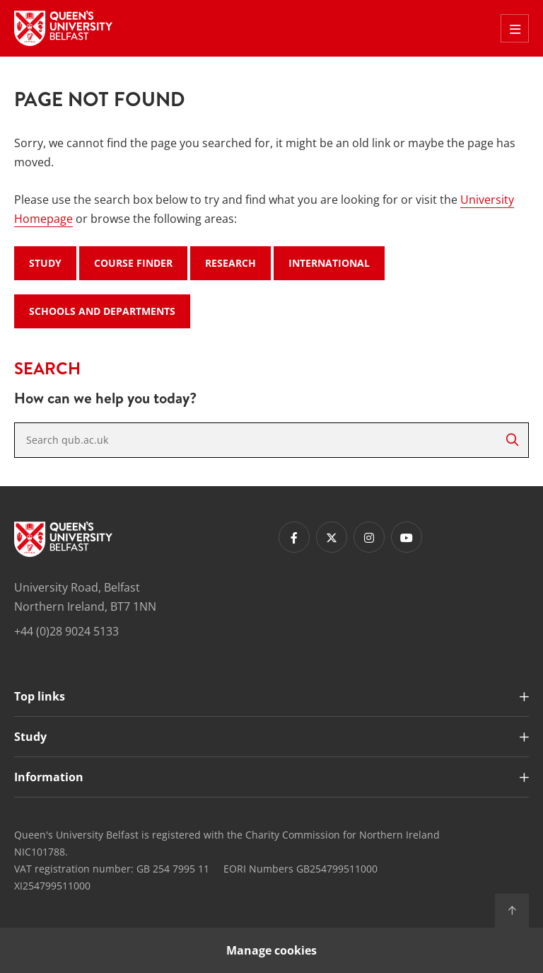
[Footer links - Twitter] (331, 537)
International (329, 263)
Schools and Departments (102, 311)
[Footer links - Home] (63, 539)
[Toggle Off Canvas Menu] (515, 28)
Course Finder (133, 263)
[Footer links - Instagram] (369, 537)
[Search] (512, 440)
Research (230, 263)
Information (48, 777)
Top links (39, 696)
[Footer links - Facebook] (294, 537)
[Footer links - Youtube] (406, 537)
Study (45, 263)
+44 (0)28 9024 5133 (66, 631)
